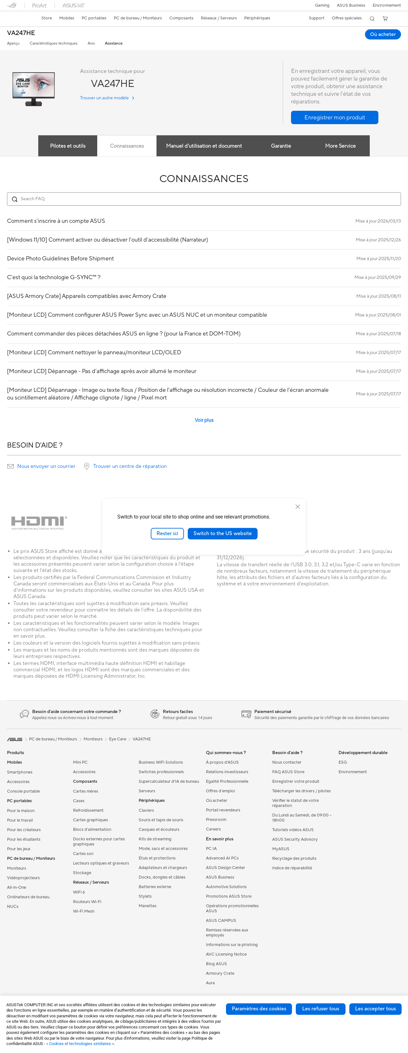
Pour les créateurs (24, 829)
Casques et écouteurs (159, 829)
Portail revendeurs (223, 810)
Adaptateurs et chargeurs (163, 867)
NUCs (12, 906)
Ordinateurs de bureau (28, 897)
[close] (297, 506)
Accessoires (18, 781)
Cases (78, 800)
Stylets (145, 896)
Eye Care (117, 739)
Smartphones (20, 772)
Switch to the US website (222, 533)
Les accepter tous (375, 1009)
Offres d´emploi (220, 791)
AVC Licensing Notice (226, 954)
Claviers (146, 810)
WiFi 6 (79, 892)
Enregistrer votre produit (295, 781)
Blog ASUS (216, 963)
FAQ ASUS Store (288, 771)
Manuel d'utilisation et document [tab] (204, 146)
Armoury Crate (220, 973)
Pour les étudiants (23, 839)
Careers (213, 829)
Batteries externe (155, 886)
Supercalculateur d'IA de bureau (169, 781)
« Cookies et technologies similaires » (80, 1043)
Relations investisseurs (227, 771)
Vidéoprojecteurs (23, 877)
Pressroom (216, 819)
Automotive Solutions (226, 886)
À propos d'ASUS (222, 762)
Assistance (114, 43)
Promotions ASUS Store (228, 896)
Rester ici (167, 533)
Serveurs (147, 791)
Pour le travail (20, 820)
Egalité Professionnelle (227, 781)
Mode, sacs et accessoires (163, 848)
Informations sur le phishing (232, 944)
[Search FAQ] (204, 199)
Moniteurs (16, 868)
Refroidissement (88, 810)
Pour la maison (20, 810)
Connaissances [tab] (126, 146)
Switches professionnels (161, 771)
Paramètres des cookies (259, 1009)
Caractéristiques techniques (53, 43)
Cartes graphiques (90, 820)
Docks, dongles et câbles (162, 877)
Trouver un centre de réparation (130, 466)
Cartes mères (85, 791)
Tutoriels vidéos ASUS (293, 829)
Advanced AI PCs (222, 858)
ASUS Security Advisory (295, 839)
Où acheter (216, 800)
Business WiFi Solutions (161, 762)
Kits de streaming (155, 839)
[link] (18, 19)
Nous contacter (287, 762)
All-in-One (16, 887)
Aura (210, 983)
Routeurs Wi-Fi (87, 901)
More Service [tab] (341, 146)
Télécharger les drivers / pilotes (301, 791)
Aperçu (13, 43)
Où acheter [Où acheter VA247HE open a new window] (383, 34)
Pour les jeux (19, 849)
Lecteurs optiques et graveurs (101, 863)
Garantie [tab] (282, 146)
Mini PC (80, 762)
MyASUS (280, 849)
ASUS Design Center (225, 867)
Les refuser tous (320, 1009)
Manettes (148, 905)
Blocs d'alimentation (92, 829)
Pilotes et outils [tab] (66, 146)
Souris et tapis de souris (161, 820)
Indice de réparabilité (292, 868)
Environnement (387, 5)
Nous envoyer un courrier (46, 466)
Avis (91, 43)
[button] (321, 5)
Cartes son (83, 853)
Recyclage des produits (294, 858)
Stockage (82, 872)
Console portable (23, 791)
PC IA (211, 848)
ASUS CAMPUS (221, 920)
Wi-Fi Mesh (84, 911)
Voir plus (204, 420)
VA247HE (21, 33)
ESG (343, 762)
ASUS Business (350, 5)
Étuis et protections (157, 858)
